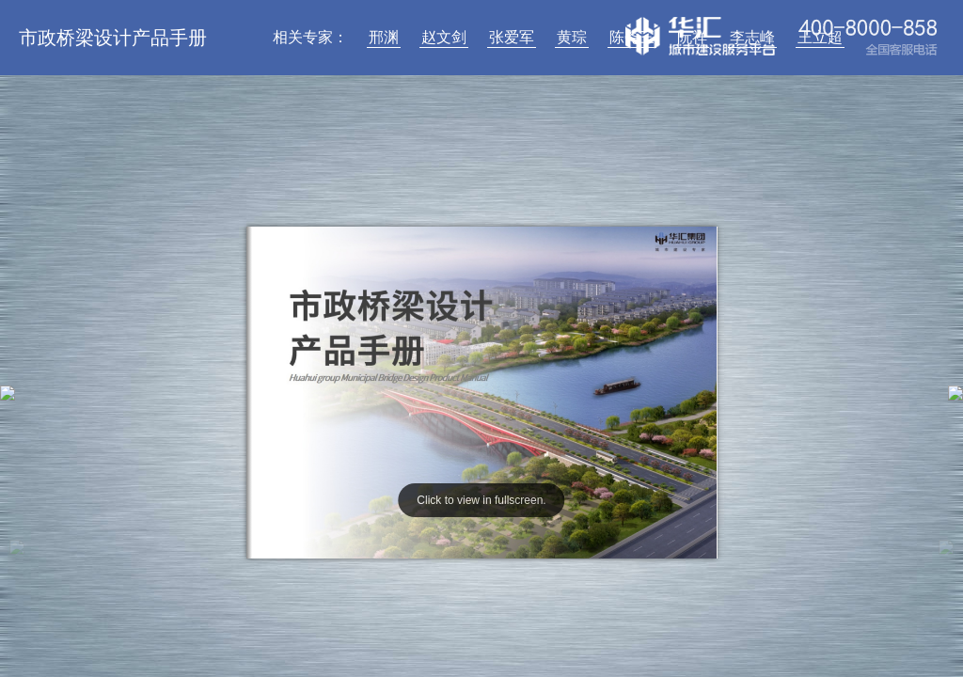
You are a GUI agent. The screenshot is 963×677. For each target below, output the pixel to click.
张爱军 (511, 37)
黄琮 (572, 37)
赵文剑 (443, 37)
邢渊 (384, 37)
